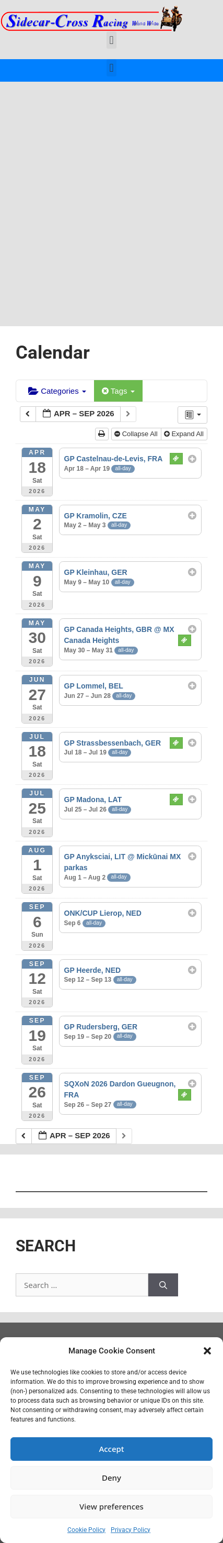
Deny (111, 1477)
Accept (111, 1449)
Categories (57, 390)
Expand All (185, 434)
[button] (207, 1351)
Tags (118, 390)
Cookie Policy (86, 1530)
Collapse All (136, 434)
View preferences (111, 1506)
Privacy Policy (130, 1530)
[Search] (163, 1285)
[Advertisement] (111, 198)
